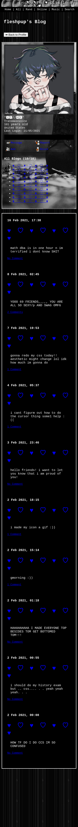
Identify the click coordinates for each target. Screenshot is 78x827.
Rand (29, 10)
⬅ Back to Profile (15, 35)
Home (8, 10)
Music (56, 10)
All (19, 10)
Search (69, 10)
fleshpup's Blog (25, 22)
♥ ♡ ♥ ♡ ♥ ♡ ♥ (30, 170)
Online (42, 10)
